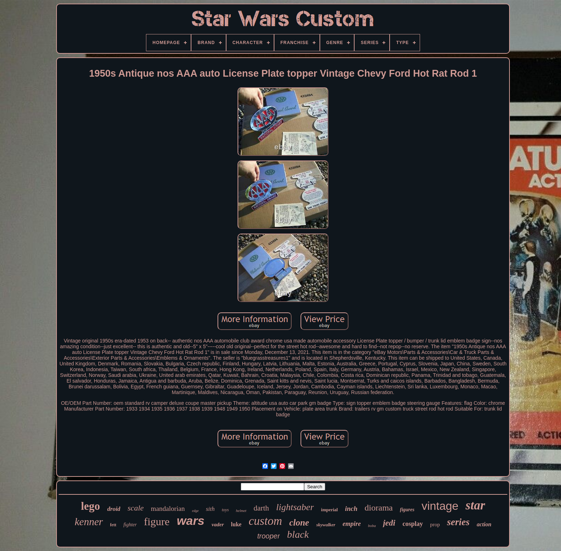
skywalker (325, 524)
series (458, 522)
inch (351, 508)
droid (114, 509)
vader (217, 524)
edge (195, 511)
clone (299, 522)
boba (372, 525)
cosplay (413, 523)
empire (351, 523)
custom (265, 520)
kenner (89, 521)
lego (90, 506)
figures (407, 509)
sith (210, 509)
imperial (329, 509)
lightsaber (295, 507)
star (475, 505)
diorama (379, 507)
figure (157, 521)
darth (261, 508)
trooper (268, 536)
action (484, 524)
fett (113, 524)
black (298, 534)
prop (435, 524)
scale (135, 507)
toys (225, 509)
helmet (241, 510)
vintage (439, 505)
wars (191, 520)
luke (236, 524)
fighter (130, 524)
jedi (389, 522)
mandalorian (168, 508)
